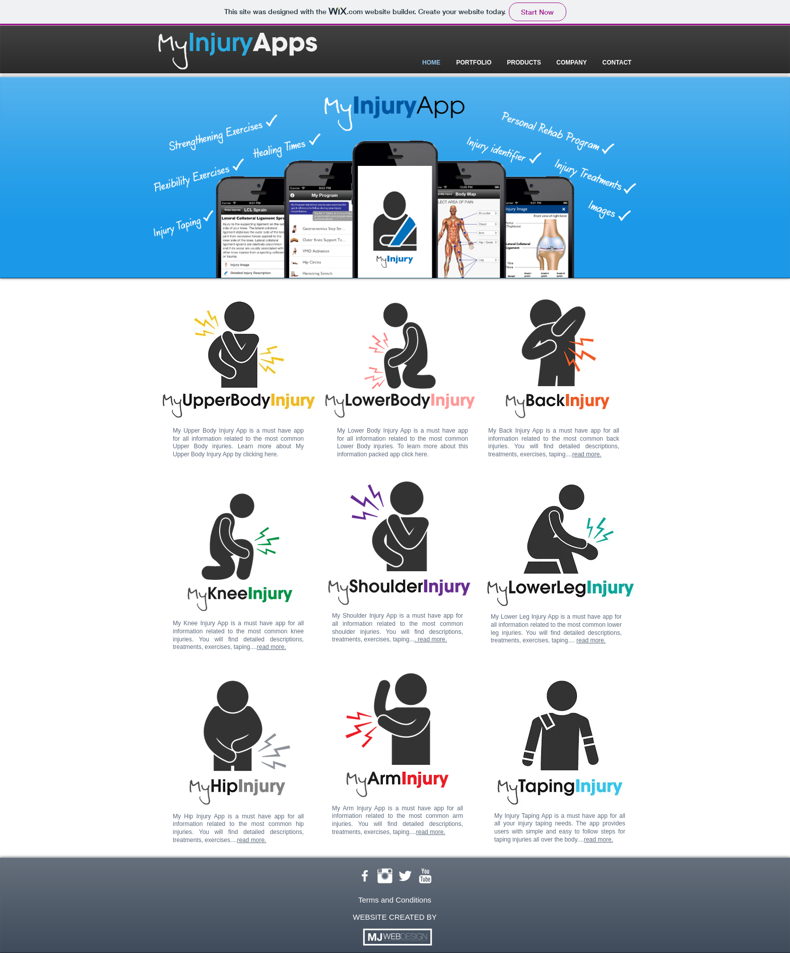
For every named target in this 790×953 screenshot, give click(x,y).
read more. (271, 646)
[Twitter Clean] (405, 875)
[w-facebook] (364, 875)
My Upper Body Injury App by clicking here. (238, 450)
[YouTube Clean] (425, 875)
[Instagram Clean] (384, 875)
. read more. (430, 639)
